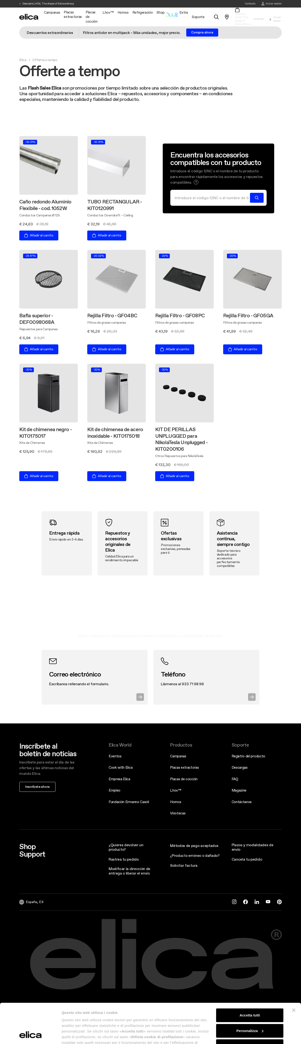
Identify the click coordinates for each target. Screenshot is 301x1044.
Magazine (239, 790)
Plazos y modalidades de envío (252, 847)
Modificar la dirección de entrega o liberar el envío (129, 871)
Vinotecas (177, 813)
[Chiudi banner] (293, 972)
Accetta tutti (250, 978)
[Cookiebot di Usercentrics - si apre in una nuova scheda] (30, 1034)
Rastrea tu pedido (124, 859)
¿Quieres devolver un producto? (126, 847)
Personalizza (249, 993)
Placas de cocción (184, 778)
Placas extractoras (184, 767)
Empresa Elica (119, 778)
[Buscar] (211, 198)
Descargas (240, 767)
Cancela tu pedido (247, 859)
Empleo (114, 790)
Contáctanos (242, 801)
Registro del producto (248, 756)
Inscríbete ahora (37, 786)
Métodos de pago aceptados (194, 845)
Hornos (175, 801)
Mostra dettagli (74, 1035)
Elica (22, 60)
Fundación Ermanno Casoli (129, 801)
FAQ (235, 778)
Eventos (115, 756)
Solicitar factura (184, 865)
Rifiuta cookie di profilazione (250, 1009)
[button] (196, 182)
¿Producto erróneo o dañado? (194, 855)
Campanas (178, 756)
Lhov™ (175, 790)
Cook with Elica (120, 767)
